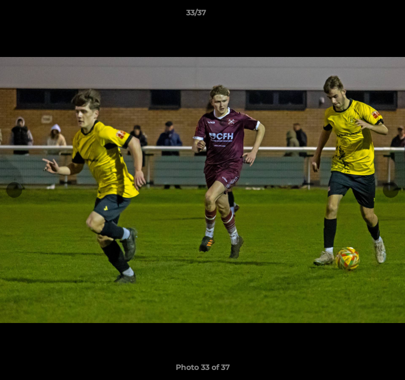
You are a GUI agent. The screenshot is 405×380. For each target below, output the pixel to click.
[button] (367, 15)
